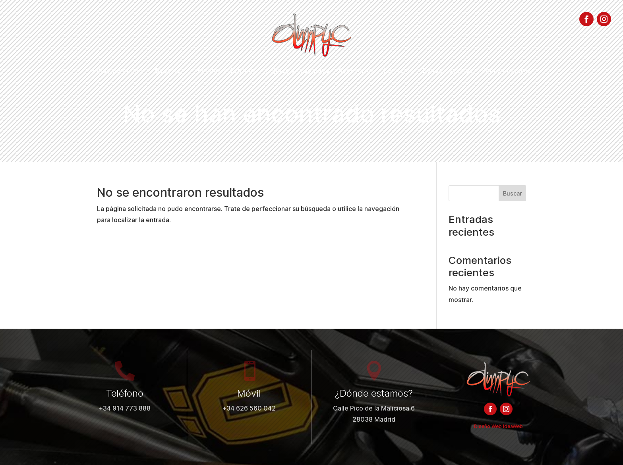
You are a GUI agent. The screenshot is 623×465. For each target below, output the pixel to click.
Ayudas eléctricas (226, 71)
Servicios (398, 71)
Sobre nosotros (506, 71)
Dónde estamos (447, 71)
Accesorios (356, 71)
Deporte (168, 71)
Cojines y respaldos (297, 71)
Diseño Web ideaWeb (498, 426)
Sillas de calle (115, 71)
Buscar (512, 193)
